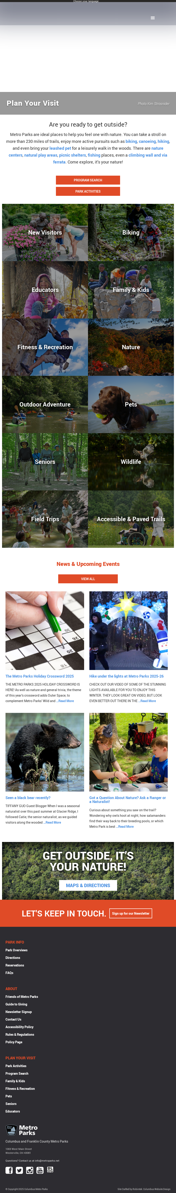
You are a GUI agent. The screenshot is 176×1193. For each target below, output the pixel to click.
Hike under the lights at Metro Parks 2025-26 (126, 676)
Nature (131, 347)
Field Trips (45, 519)
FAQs (9, 973)
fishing (94, 155)
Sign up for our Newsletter (130, 913)
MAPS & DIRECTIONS (88, 885)
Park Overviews (17, 950)
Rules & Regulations (20, 1034)
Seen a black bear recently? (28, 797)
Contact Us (13, 1019)
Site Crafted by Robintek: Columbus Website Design (144, 1189)
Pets (131, 404)
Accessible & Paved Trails (131, 519)
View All (88, 579)
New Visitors (45, 232)
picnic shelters (72, 155)
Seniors (45, 461)
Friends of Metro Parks (22, 996)
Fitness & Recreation (45, 347)
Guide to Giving (16, 1004)
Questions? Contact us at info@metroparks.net (32, 1160)
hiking (163, 141)
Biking (131, 232)
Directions (13, 957)
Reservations (15, 965)
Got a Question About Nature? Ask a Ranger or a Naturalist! (127, 799)
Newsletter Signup (19, 1012)
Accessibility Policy (19, 1027)
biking (131, 141)
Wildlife (131, 461)
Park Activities (88, 191)
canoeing (147, 141)
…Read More (64, 701)
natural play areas (40, 155)
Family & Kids (131, 289)
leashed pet (60, 148)
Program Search (88, 180)
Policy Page (14, 1042)
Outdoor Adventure (45, 404)
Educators (45, 289)
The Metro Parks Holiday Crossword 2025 (40, 676)
